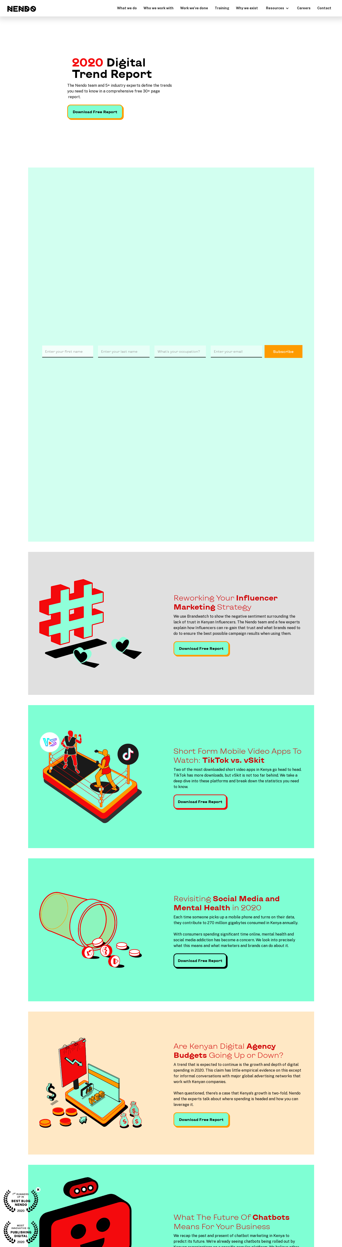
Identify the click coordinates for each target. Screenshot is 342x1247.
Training (222, 8)
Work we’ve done (194, 8)
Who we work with (158, 8)
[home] (21, 9)
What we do (127, 8)
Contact (324, 8)
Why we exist (247, 8)
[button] (277, 7)
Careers (304, 8)
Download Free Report (95, 111)
